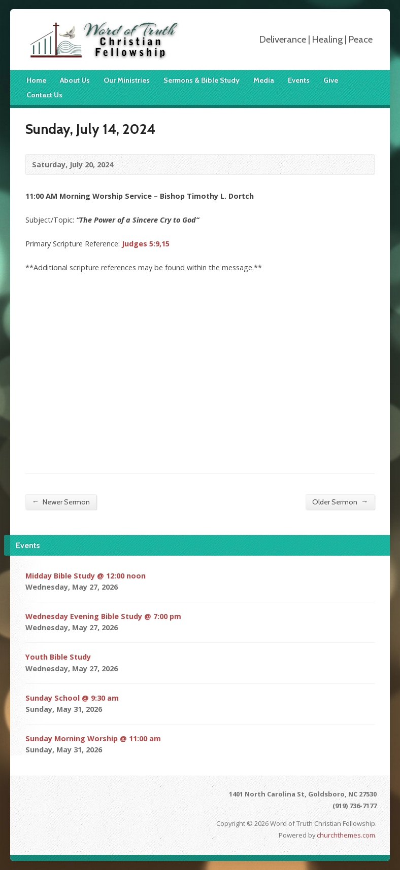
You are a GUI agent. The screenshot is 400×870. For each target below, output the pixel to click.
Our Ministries (127, 80)
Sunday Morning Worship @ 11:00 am (93, 738)
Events (299, 80)
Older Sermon (340, 501)
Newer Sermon (61, 501)
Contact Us (44, 94)
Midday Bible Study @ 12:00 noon (85, 576)
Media (263, 80)
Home (36, 80)
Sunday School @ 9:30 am (72, 698)
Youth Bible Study (58, 657)
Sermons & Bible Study (201, 80)
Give (330, 80)
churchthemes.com (346, 835)
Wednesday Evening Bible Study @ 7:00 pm (103, 616)
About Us (75, 80)
